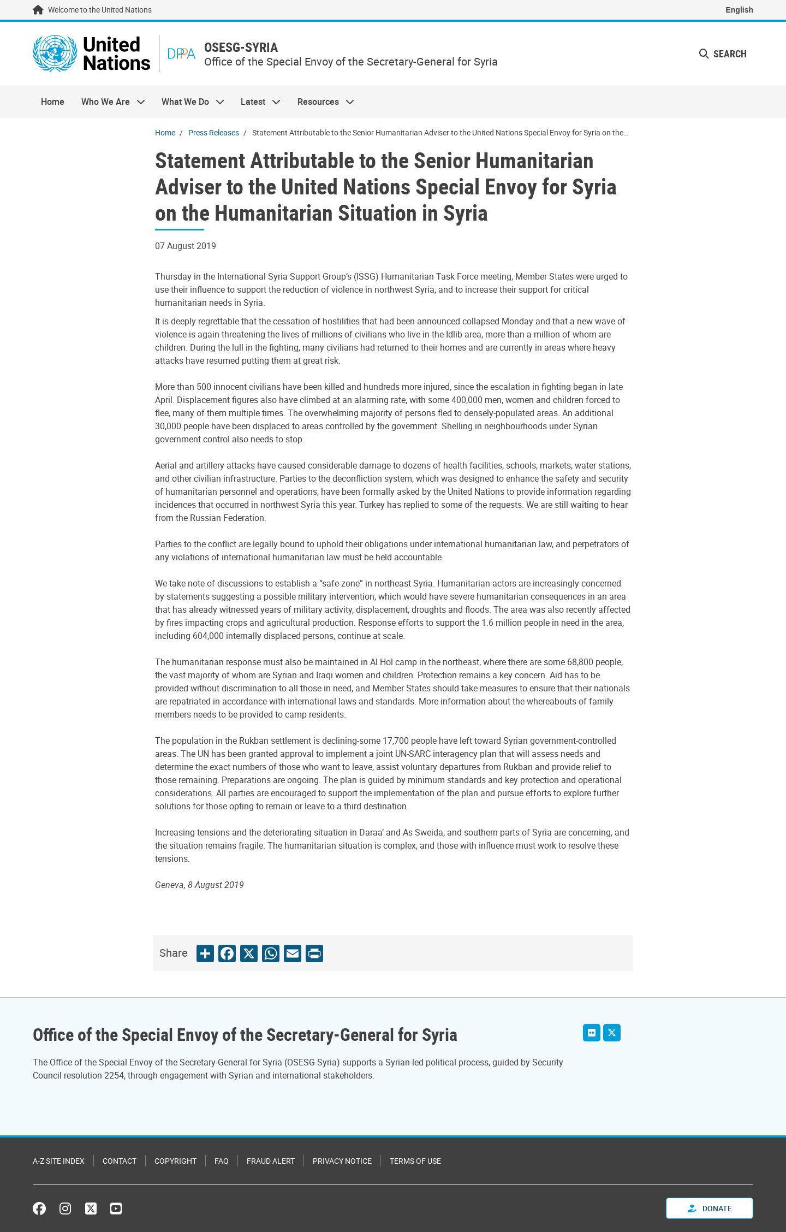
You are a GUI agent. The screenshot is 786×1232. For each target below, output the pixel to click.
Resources (321, 102)
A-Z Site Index (59, 1161)
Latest (257, 102)
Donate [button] (710, 1208)
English (739, 9)
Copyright (175, 1161)
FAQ (222, 1161)
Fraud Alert (271, 1161)
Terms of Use (415, 1161)
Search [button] (723, 53)
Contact (119, 1161)
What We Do (188, 102)
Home (52, 102)
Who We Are (109, 102)
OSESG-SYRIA (241, 47)
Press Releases (213, 132)
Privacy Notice (342, 1161)
